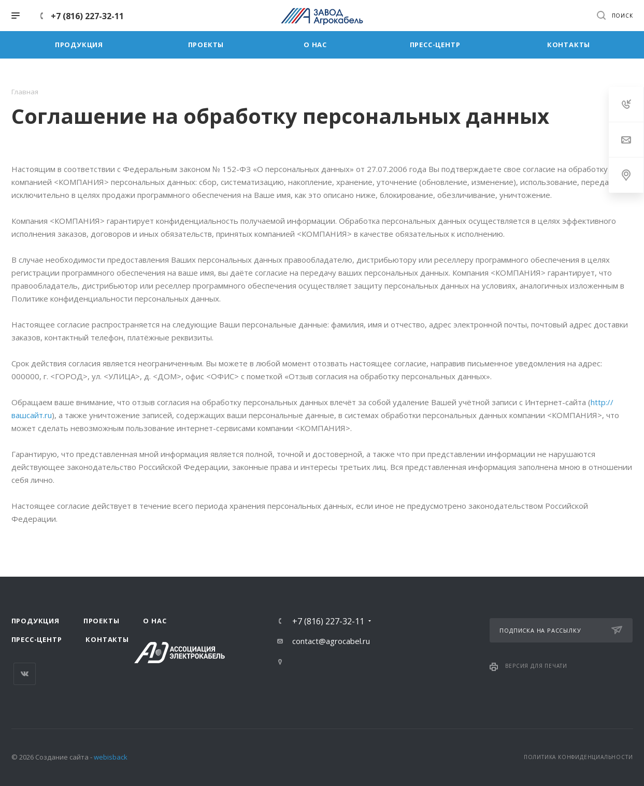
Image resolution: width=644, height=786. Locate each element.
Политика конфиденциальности (578, 757)
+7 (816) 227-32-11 (87, 16)
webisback (110, 757)
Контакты (106, 639)
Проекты (101, 620)
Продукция (35, 620)
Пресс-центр (36, 639)
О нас (154, 620)
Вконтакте (24, 674)
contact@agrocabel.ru (331, 641)
